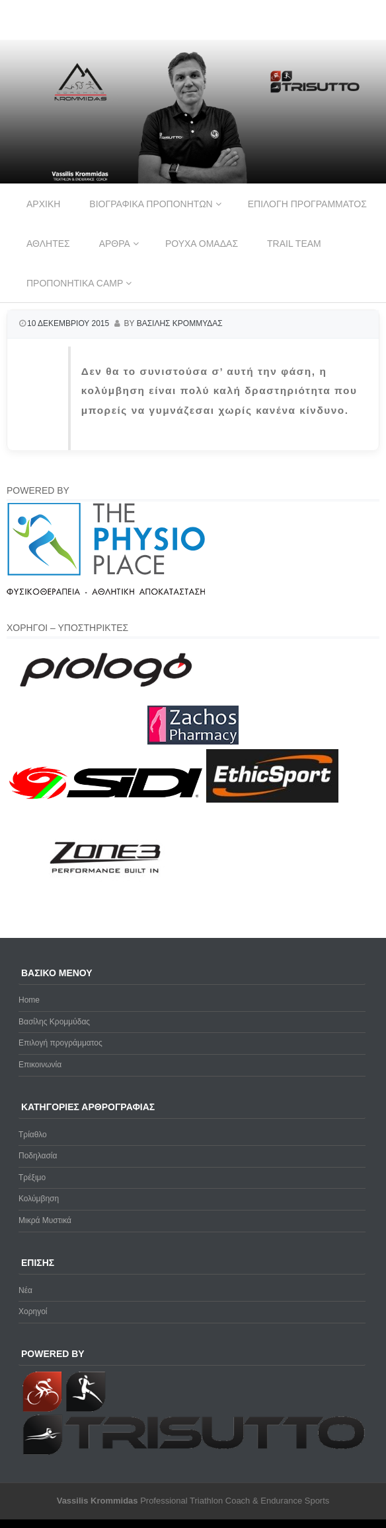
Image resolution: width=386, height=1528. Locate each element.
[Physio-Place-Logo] (106, 592)
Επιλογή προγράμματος (60, 1042)
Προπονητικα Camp (74, 283)
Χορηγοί (33, 1311)
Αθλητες (48, 243)
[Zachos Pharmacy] (193, 742)
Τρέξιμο (32, 1177)
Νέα (25, 1290)
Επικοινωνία (40, 1064)
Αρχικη (43, 204)
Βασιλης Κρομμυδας (180, 323)
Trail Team (294, 243)
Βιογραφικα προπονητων (150, 204)
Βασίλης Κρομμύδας (54, 1021)
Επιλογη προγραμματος (307, 204)
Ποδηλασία (38, 1155)
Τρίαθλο (33, 1134)
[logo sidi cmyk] (106, 800)
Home (29, 1000)
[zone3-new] (106, 904)
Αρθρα (114, 243)
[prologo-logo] (106, 697)
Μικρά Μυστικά (45, 1220)
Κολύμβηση (39, 1198)
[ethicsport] (272, 800)
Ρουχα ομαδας (201, 243)
